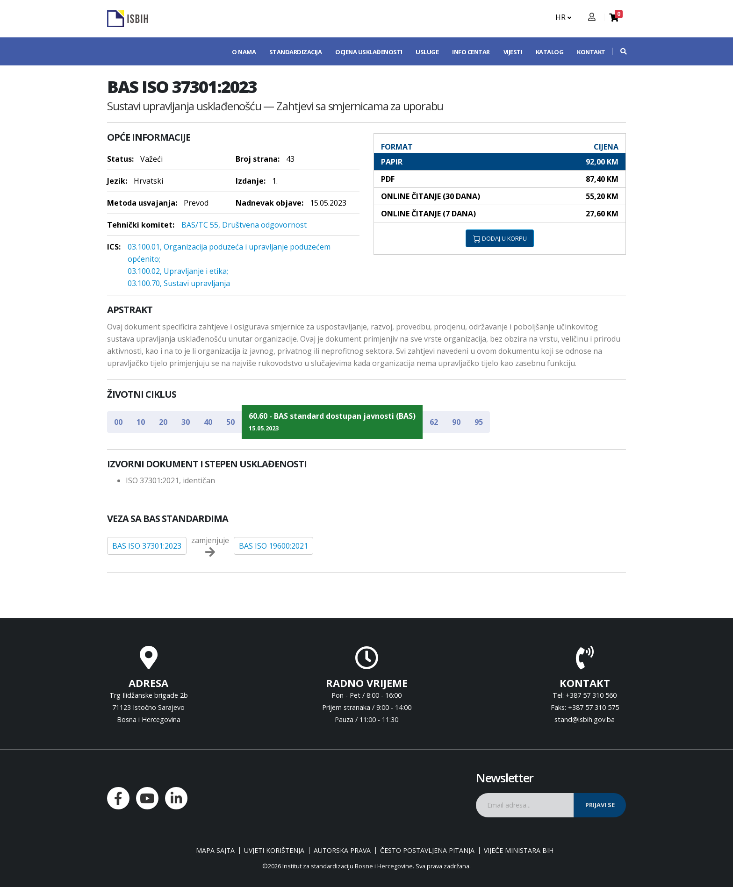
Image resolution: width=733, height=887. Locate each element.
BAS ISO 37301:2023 (146, 546)
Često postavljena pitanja (427, 850)
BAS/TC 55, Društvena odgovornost (244, 225)
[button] (619, 51)
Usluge (427, 52)
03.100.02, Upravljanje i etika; (178, 271)
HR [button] (563, 17)
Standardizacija (295, 52)
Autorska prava (342, 850)
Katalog (550, 52)
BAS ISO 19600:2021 (273, 546)
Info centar (471, 52)
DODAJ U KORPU (500, 238)
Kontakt (591, 52)
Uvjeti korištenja (274, 850)
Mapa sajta (215, 850)
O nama (244, 52)
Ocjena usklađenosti (368, 52)
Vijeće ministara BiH (518, 850)
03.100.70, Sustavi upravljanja (179, 283)
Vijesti (513, 52)
